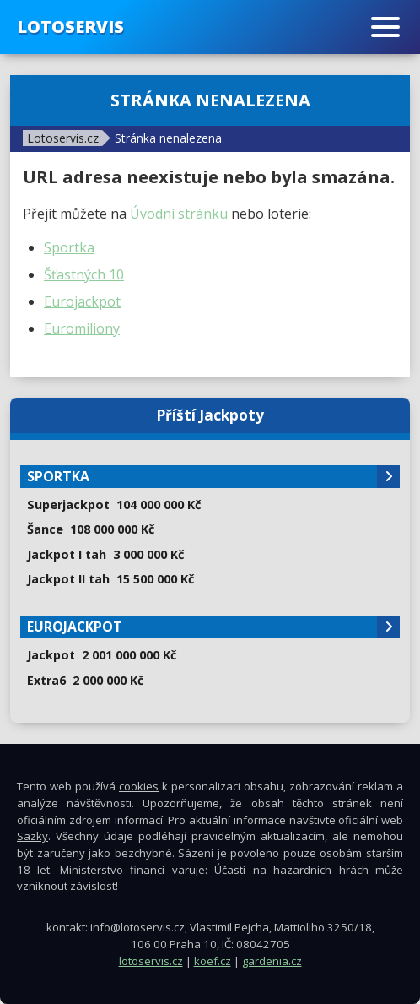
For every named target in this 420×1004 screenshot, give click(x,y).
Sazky (32, 836)
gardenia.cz (272, 961)
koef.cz (212, 961)
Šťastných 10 (84, 274)
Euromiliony (82, 328)
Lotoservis (70, 26)
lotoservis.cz (151, 961)
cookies (139, 786)
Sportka (69, 247)
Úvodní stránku (179, 213)
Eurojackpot (82, 301)
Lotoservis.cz (63, 138)
